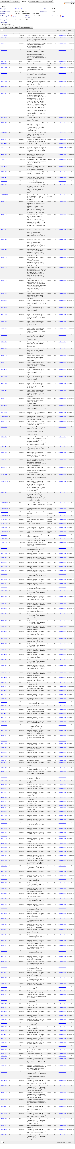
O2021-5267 (4, 383)
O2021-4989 (4, 838)
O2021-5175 (4, 760)
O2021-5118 (4, 807)
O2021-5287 (4, 421)
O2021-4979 (4, 1106)
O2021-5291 (4, 548)
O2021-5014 (4, 935)
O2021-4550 (4, 139)
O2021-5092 (4, 659)
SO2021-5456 (4, 508)
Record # (3, 33)
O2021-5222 (4, 229)
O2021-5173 (4, 717)
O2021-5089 (4, 643)
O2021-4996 (4, 828)
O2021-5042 (4, 553)
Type (20, 33)
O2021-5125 (4, 1030)
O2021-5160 (4, 321)
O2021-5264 (4, 376)
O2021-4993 (4, 819)
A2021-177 (4, 538)
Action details (62, 35)
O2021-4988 (4, 899)
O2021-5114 (4, 690)
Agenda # (14, 33)
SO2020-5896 (4, 194)
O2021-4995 (4, 847)
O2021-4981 (4, 1113)
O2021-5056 (4, 811)
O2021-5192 (4, 459)
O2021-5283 (4, 117)
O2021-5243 (4, 768)
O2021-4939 (4, 143)
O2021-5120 (4, 1023)
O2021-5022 (4, 961)
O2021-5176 (4, 788)
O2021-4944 (4, 492)
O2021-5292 (4, 437)
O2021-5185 (4, 1042)
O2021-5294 (4, 171)
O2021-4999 (4, 904)
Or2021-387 (4, 61)
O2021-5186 (4, 1046)
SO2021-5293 (4, 416)
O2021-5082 (4, 608)
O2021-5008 (4, 908)
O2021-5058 (4, 994)
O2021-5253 (4, 362)
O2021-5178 (4, 781)
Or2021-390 (4, 81)
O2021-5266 (4, 201)
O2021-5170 (4, 583)
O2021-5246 (4, 1085)
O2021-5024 (4, 972)
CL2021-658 (4, 63)
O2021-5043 (4, 562)
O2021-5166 (4, 1049)
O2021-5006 (4, 879)
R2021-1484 (4, 35)
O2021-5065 (4, 1000)
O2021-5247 (4, 1092)
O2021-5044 (4, 698)
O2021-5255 (4, 239)
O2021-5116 (4, 705)
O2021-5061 (4, 1003)
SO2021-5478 (4, 527)
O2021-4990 (4, 855)
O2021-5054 (4, 743)
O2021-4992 (4, 866)
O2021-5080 (4, 596)
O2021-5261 (4, 1080)
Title (28, 33)
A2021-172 (4, 154)
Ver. (10, 33)
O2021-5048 (4, 721)
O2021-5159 (4, 314)
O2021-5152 (4, 300)
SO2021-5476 (4, 523)
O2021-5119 (4, 805)
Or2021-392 (4, 93)
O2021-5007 (4, 871)
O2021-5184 (4, 990)
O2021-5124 (4, 1034)
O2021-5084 (4, 620)
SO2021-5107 (4, 481)
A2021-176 (4, 535)
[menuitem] (4, 27)
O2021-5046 (4, 709)
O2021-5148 (4, 293)
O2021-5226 (4, 249)
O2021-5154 (4, 307)
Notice (63, 16)
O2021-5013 (4, 929)
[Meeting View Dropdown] (26, 27)
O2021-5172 (4, 694)
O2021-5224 (4, 267)
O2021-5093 (4, 665)
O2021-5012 (4, 924)
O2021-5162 (4, 328)
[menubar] (16, 27)
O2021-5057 (4, 815)
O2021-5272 (4, 181)
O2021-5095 (4, 672)
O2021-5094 (4, 587)
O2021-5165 (4, 570)
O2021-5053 (4, 747)
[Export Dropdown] (17, 27)
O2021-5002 (4, 836)
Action (49, 33)
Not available (37, 16)
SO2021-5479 (4, 531)
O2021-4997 (4, 832)
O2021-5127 (4, 1038)
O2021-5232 (4, 777)
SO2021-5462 (4, 519)
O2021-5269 (4, 280)
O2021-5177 (4, 1053)
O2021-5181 (4, 987)
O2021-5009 (4, 913)
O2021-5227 (4, 257)
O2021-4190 (4, 184)
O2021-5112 (4, 686)
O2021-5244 (4, 771)
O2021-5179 (4, 792)
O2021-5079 (4, 591)
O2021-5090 (4, 649)
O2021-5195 (4, 1099)
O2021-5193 (4, 1118)
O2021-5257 (4, 369)
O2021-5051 (4, 725)
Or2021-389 (4, 73)
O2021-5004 (4, 843)
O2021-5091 (4, 654)
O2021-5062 (4, 1015)
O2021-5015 (4, 940)
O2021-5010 (4, 918)
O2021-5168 (4, 579)
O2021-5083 (4, 614)
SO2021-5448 (4, 502)
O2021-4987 (4, 893)
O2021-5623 (4, 122)
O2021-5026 (4, 977)
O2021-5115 (4, 682)
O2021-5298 (4, 1058)
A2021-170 (4, 542)
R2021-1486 (4, 43)
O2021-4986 (4, 888)
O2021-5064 (4, 1056)
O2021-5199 (4, 1072)
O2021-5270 (4, 398)
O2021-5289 (4, 427)
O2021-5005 (4, 851)
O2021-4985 (4, 882)
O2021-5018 (4, 951)
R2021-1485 (4, 37)
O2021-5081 (4, 603)
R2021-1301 (4, 147)
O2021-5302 (4, 1134)
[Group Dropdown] (11, 27)
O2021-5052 (4, 730)
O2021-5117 (4, 801)
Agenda (14, 16)
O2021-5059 (4, 1011)
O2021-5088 (4, 638)
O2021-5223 (4, 348)
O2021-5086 (4, 631)
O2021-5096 (4, 677)
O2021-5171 (4, 574)
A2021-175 (4, 412)
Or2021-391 (4, 86)
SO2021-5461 (4, 515)
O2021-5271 (4, 177)
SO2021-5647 (4, 132)
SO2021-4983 (4, 474)
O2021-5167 (4, 1129)
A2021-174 (4, 166)
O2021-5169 (4, 566)
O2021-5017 (4, 945)
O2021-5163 (4, 405)
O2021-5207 (4, 342)
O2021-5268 (4, 390)
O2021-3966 (4, 452)
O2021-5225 (4, 355)
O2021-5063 (4, 1019)
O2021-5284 (4, 50)
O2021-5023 (4, 967)
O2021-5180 (4, 784)
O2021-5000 (4, 823)
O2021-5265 (4, 214)
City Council (18, 8)
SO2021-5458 (4, 512)
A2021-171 (4, 447)
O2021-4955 (4, 1065)
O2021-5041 (4, 557)
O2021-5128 (4, 797)
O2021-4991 (4, 860)
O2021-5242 (4, 762)
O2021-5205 (4, 335)
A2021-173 (4, 159)
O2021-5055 (4, 735)
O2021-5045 (4, 702)
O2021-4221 (4, 467)
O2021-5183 (4, 983)
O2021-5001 (4, 875)
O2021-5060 (4, 1007)
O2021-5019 (4, 956)
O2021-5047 (4, 752)
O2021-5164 (4, 1125)
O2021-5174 (4, 713)
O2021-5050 (4, 756)
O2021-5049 (4, 741)
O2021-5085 (4, 626)
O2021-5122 (4, 1026)
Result (55, 33)
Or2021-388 (4, 67)
